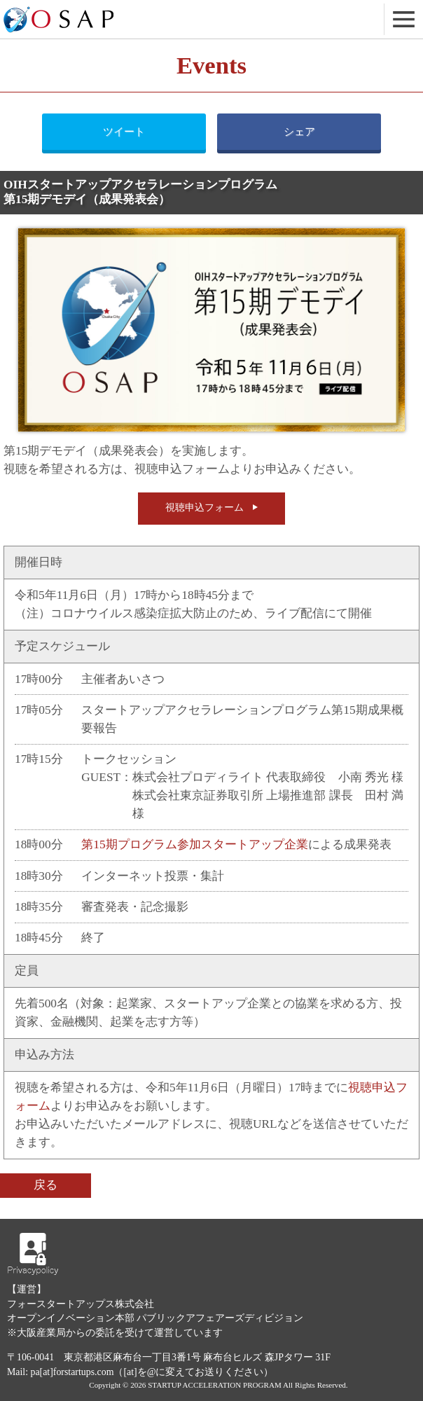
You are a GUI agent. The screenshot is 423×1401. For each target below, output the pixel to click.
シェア (299, 131)
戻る (45, 1185)
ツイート (124, 131)
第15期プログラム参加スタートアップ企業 (194, 844)
